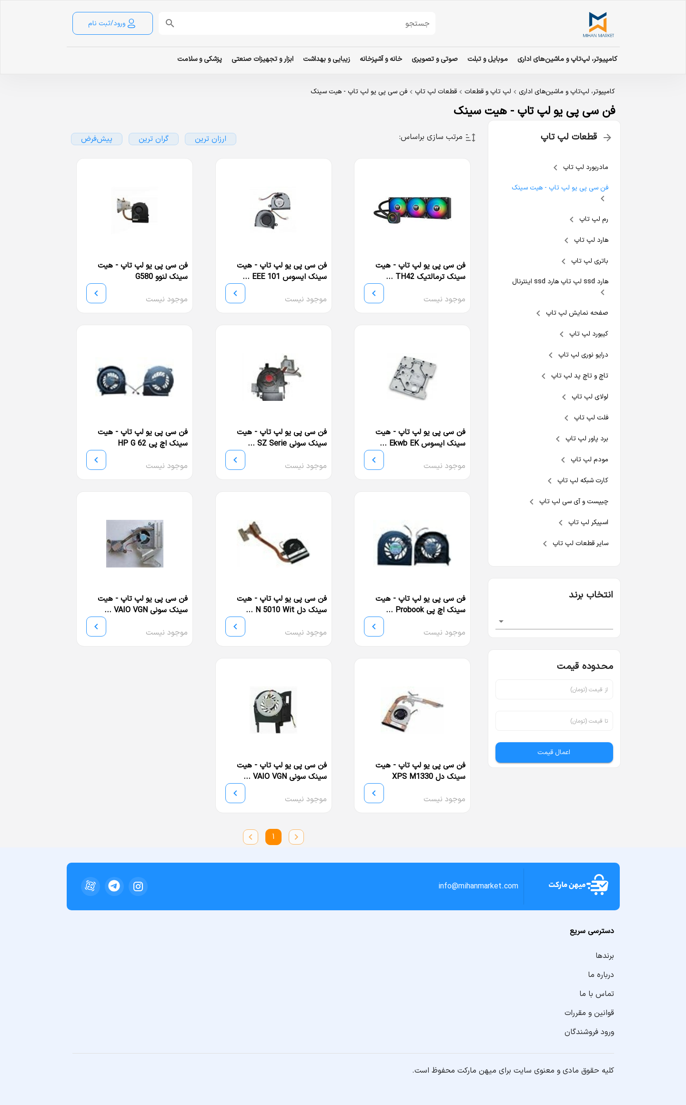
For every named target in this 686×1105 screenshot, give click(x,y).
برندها (604, 956)
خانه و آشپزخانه (381, 59)
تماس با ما (596, 994)
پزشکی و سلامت (199, 59)
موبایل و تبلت (487, 59)
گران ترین (154, 139)
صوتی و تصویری (435, 59)
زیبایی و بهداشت (326, 59)
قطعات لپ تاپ (436, 92)
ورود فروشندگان (589, 1032)
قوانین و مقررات (589, 1013)
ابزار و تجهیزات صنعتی (262, 59)
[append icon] (170, 23)
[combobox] (554, 621)
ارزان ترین (210, 139)
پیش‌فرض (96, 139)
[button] (305, 23)
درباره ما (601, 975)
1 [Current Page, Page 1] (273, 837)
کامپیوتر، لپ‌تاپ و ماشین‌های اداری (567, 59)
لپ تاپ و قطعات (487, 92)
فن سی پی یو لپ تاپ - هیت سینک (359, 92)
